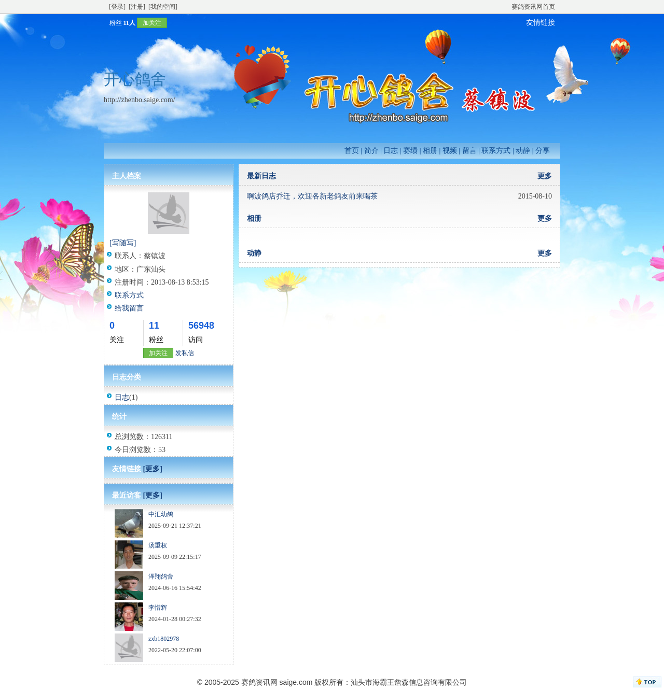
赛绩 (410, 150)
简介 (371, 150)
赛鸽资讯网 (259, 682)
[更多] (152, 469)
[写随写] (122, 243)
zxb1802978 (163, 638)
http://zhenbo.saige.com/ (139, 100)
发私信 (184, 353)
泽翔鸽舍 (160, 576)
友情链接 (540, 22)
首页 (351, 150)
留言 (469, 150)
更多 (544, 176)
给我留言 (129, 308)
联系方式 (495, 150)
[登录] (117, 6)
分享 (542, 150)
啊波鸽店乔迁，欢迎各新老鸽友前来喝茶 (312, 196)
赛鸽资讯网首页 (533, 6)
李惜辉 (157, 607)
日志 (390, 150)
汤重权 (157, 545)
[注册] (137, 6)
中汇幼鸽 (160, 514)
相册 (430, 150)
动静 (523, 150)
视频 (449, 150)
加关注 (152, 22)
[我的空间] (162, 6)
